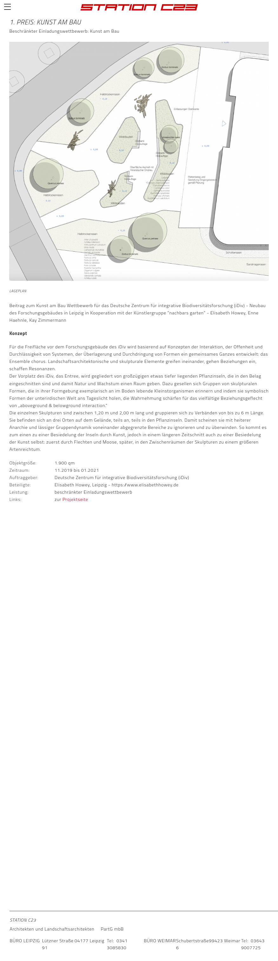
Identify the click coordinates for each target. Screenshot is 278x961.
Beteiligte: (20, 484)
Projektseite (75, 499)
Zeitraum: (19, 470)
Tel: (110, 941)
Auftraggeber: (23, 477)
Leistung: (19, 492)
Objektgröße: (22, 463)
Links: (15, 499)
